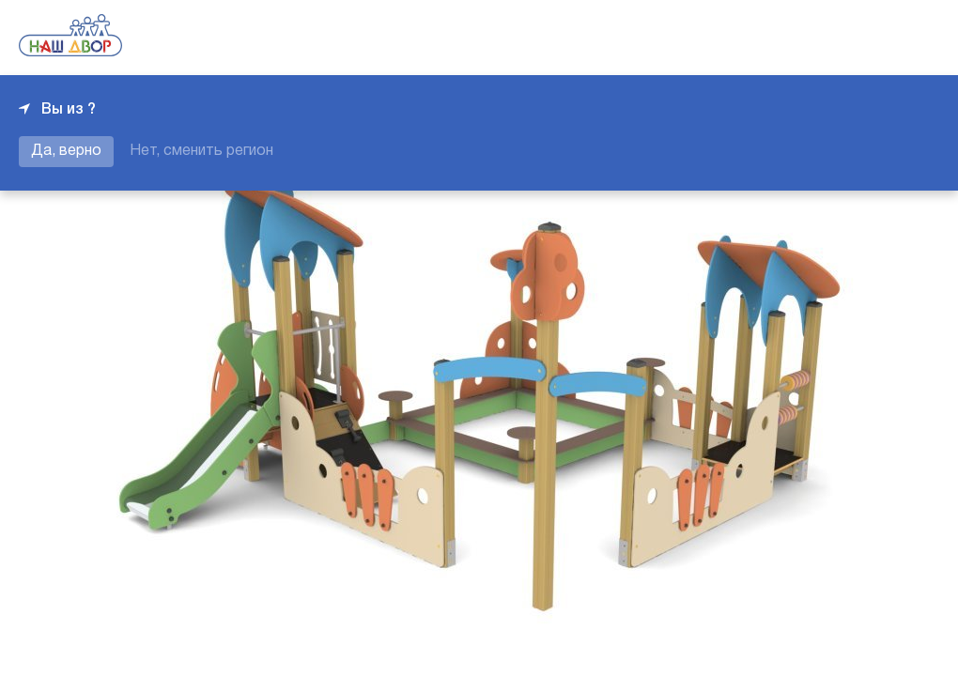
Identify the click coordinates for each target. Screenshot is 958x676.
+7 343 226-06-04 (875, 37)
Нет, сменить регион (201, 151)
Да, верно (66, 151)
